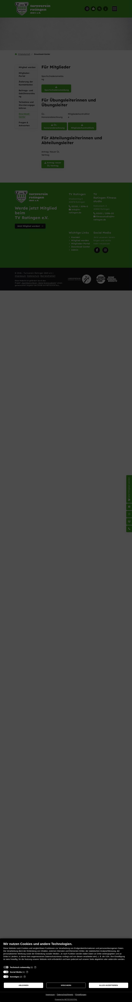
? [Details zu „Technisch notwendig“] (35, 967)
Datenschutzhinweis (65, 994)
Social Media (16, 972)
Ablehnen (23, 985)
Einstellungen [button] (80, 994)
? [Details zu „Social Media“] (27, 972)
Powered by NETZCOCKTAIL (66, 999)
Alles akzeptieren (108, 985)
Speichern (66, 985)
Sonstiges (14, 977)
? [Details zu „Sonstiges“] (24, 977)
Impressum (50, 994)
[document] (66, 953)
